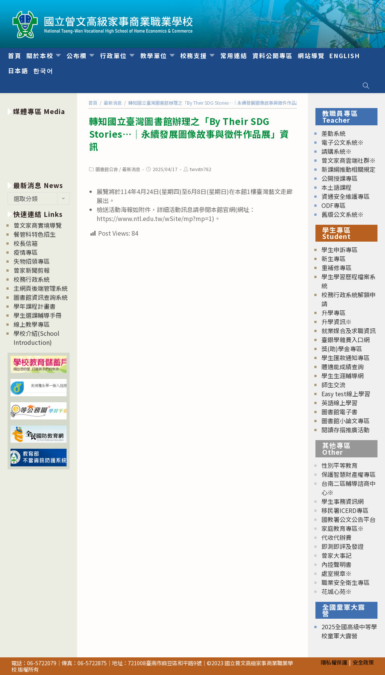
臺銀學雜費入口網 (345, 339)
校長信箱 (26, 243)
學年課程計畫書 (35, 306)
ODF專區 (333, 205)
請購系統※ (336, 151)
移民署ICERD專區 (344, 510)
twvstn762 (200, 169)
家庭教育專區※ (342, 528)
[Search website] (366, 85)
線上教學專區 (32, 324)
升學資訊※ (336, 321)
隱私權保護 (334, 662)
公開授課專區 (339, 178)
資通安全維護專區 (345, 196)
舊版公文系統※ (342, 214)
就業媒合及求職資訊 (348, 330)
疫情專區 (26, 252)
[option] (39, 147)
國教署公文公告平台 (348, 519)
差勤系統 (333, 133)
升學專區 (333, 312)
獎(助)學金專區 (341, 348)
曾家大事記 (336, 555)
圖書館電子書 (339, 411)
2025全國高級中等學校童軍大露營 (349, 631)
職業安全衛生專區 (345, 582)
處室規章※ (336, 573)
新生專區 (333, 258)
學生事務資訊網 (342, 501)
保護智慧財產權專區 (348, 474)
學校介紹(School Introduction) (36, 338)
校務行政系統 (32, 279)
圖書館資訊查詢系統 (41, 297)
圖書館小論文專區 (345, 420)
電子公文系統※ (342, 142)
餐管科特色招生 (35, 234)
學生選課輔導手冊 (38, 315)
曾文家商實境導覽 (38, 225)
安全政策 (363, 662)
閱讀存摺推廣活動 (345, 429)
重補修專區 (336, 267)
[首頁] (92, 102)
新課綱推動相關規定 (348, 169)
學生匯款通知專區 (345, 357)
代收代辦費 (336, 537)
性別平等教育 (339, 465)
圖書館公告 (106, 169)
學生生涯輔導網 (342, 375)
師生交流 (333, 384)
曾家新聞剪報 (32, 270)
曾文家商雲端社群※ (348, 160)
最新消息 (131, 169)
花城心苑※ (336, 591)
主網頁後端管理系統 (41, 288)
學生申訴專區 (339, 249)
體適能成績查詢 (342, 366)
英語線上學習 (339, 402)
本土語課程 (336, 187)
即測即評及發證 (342, 546)
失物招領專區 (32, 261)
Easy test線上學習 (345, 393)
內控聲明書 (336, 564)
